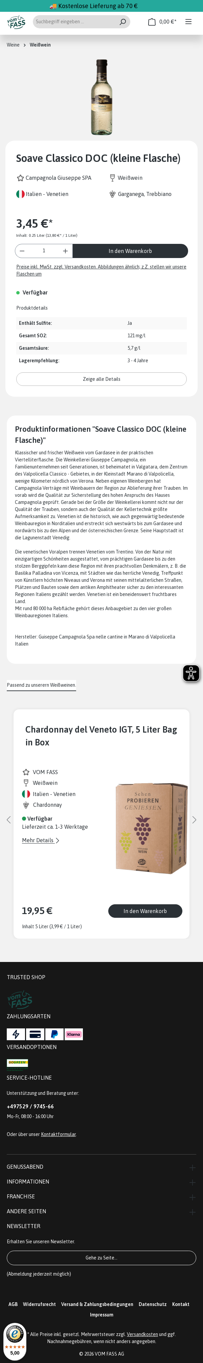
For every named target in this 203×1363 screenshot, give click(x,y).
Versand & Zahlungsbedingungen (97, 1304)
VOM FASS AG (109, 1354)
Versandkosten (142, 1334)
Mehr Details (38, 840)
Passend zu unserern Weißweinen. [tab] (41, 685)
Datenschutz (153, 1304)
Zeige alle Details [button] (101, 379)
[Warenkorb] (162, 21)
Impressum (101, 1314)
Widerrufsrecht (39, 1304)
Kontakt (180, 1304)
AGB (13, 1304)
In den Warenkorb (130, 251)
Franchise (21, 1196)
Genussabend (25, 1167)
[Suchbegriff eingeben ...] (73, 22)
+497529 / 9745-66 (30, 1106)
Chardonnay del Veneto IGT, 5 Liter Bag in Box (101, 736)
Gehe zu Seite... (101, 1257)
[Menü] (188, 21)
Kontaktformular (58, 1134)
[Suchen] (123, 22)
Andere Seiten (26, 1211)
